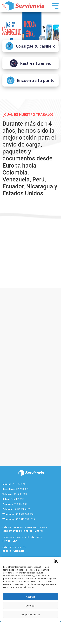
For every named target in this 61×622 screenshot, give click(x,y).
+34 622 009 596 (18, 514)
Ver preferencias (30, 614)
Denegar (30, 605)
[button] (56, 560)
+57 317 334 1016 (18, 519)
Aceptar (30, 596)
